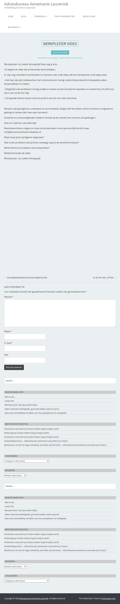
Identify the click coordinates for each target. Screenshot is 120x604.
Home (11, 16)
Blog (23, 16)
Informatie (14, 27)
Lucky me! (9, 400)
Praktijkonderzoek (65, 16)
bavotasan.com (108, 598)
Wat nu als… (10, 396)
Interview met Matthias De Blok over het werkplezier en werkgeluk (35, 413)
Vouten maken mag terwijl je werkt (43, 428)
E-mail (8, 342)
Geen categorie (60, 52)
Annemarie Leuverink (47, 57)
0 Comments (76, 57)
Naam (8, 331)
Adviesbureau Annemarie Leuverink (36, 5)
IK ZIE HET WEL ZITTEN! (104, 277)
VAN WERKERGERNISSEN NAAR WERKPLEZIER (25, 277)
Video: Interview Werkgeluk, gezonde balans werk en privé (32, 408)
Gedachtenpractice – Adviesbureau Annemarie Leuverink (30, 440)
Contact (64, 440)
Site (6, 354)
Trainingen (40, 16)
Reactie (9, 296)
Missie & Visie (89, 16)
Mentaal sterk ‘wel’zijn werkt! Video (21, 404)
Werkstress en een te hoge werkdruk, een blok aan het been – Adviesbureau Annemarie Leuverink (49, 445)
